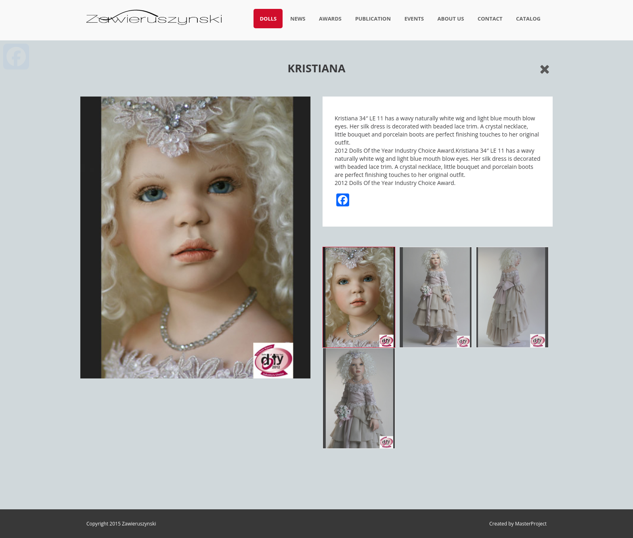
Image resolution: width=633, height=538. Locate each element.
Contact (490, 18)
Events (414, 18)
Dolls (268, 18)
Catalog (528, 18)
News (298, 18)
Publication (373, 18)
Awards (330, 18)
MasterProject (531, 523)
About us (451, 18)
